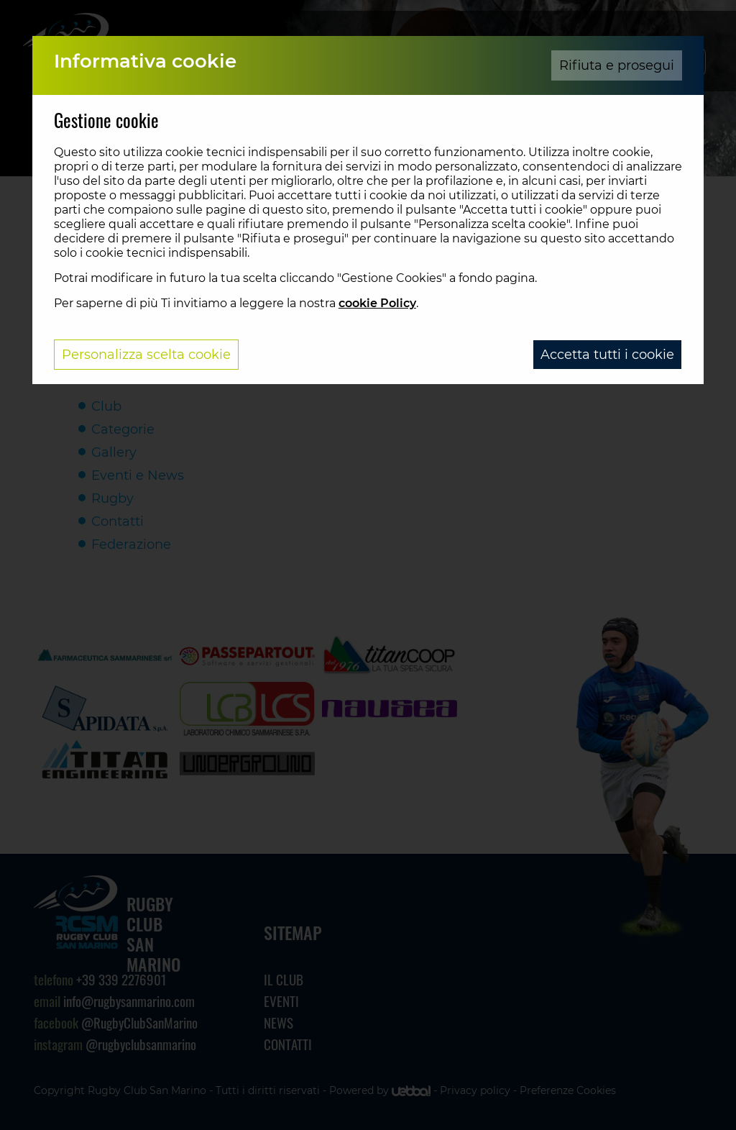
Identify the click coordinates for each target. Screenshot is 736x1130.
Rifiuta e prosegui (616, 65)
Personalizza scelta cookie (146, 355)
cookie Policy (377, 303)
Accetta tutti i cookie (607, 355)
